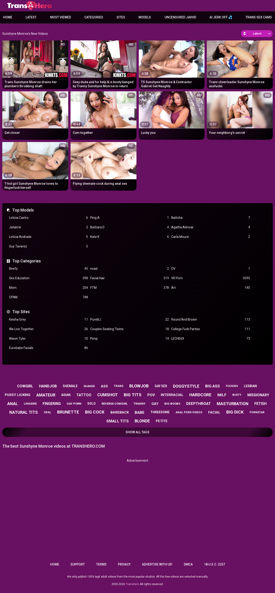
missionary (258, 395)
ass (104, 386)
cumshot (107, 394)
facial (214, 412)
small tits (117, 421)
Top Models (23, 210)
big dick (235, 412)
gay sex (161, 386)
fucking (232, 386)
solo (91, 403)
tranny (140, 403)
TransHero (132, 584)
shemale (70, 386)
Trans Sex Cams (259, 17)
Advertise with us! (157, 564)
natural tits (23, 412)
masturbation (232, 403)
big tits (132, 394)
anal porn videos (188, 412)
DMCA (188, 564)
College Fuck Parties (210, 329)
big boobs (172, 403)
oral (47, 412)
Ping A (129, 218)
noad (129, 269)
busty (236, 394)
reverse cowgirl (115, 403)
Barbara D (129, 227)
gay (154, 404)
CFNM (48, 297)
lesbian (250, 386)
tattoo (83, 395)
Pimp (129, 339)
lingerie (30, 403)
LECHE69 (210, 339)
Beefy (48, 269)
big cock (95, 412)
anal (12, 403)
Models (145, 17)
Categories (93, 17)
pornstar (257, 412)
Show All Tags (137, 432)
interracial (172, 395)
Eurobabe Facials (48, 348)
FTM (129, 288)
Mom (48, 288)
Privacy (124, 564)
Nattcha (210, 218)
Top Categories (26, 261)
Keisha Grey (48, 319)
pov (151, 395)
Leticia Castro (48, 218)
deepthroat (198, 403)
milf (221, 395)
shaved (89, 386)
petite (162, 421)
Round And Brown (210, 319)
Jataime (48, 227)
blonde (142, 421)
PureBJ (129, 319)
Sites (121, 17)
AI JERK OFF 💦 (220, 17)
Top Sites (21, 311)
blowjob (139, 386)
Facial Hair (129, 278)
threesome (160, 412)
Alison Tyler (48, 339)
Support (78, 564)
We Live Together (48, 329)
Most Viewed (60, 17)
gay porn (74, 403)
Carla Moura (210, 237)
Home (7, 17)
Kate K (129, 237)
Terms (101, 564)
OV (210, 269)
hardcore (200, 394)
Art (210, 288)
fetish (260, 403)
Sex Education (48, 278)
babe (139, 412)
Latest (31, 17)
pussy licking (17, 395)
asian (66, 395)
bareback (119, 412)
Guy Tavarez (48, 246)
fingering (52, 403)
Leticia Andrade (48, 237)
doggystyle (186, 386)
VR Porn (210, 278)
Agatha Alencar (210, 227)
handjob (48, 386)
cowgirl (25, 386)
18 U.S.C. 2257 (214, 564)
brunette (68, 412)
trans (118, 386)
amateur (45, 395)
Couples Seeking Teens (129, 329)
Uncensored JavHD (180, 17)
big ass (212, 386)
